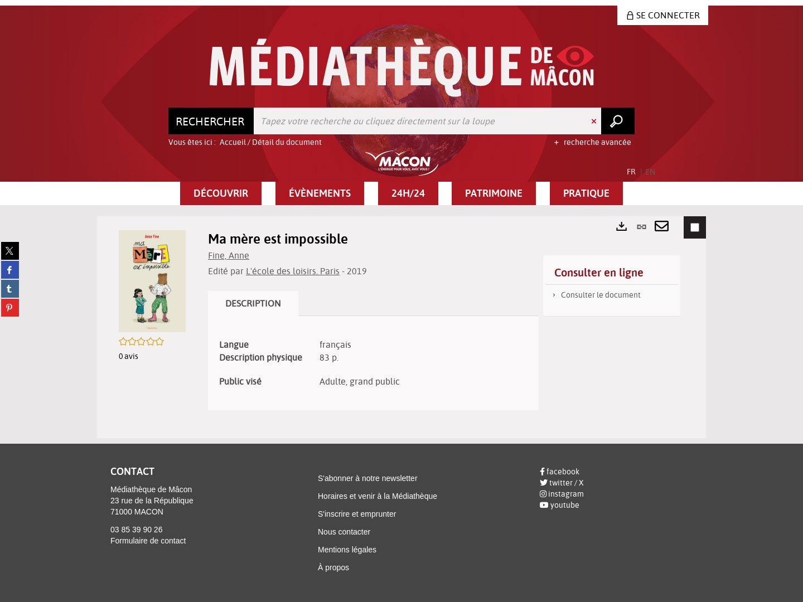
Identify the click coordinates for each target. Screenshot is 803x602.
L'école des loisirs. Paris (293, 270)
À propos (333, 567)
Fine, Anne (228, 255)
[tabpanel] (373, 363)
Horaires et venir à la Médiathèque (377, 496)
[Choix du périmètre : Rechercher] (211, 121)
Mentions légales (347, 549)
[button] (221, 193)
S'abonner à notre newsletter (368, 478)
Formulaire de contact (148, 540)
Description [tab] (253, 303)
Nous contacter (344, 531)
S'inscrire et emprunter (357, 513)
